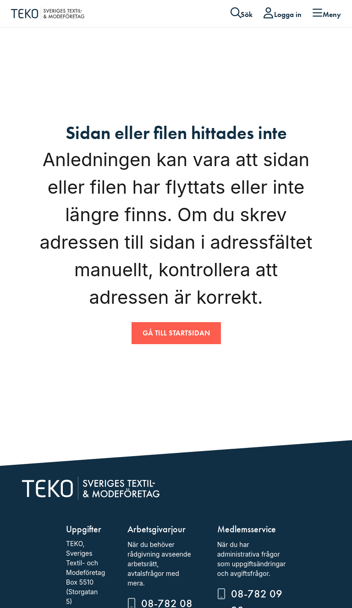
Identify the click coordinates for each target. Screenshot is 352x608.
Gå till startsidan (176, 333)
